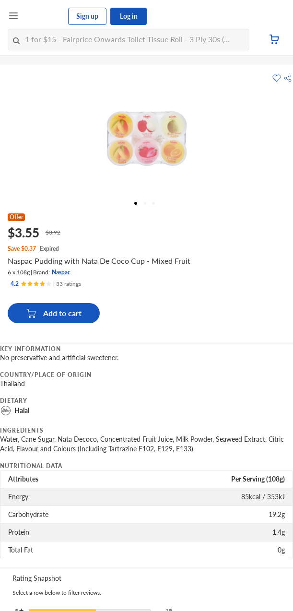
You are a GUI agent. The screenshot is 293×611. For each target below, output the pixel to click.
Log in (129, 16)
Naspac (61, 272)
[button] (287, 78)
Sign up (87, 16)
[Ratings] (46, 284)
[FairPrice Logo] (43, 16)
